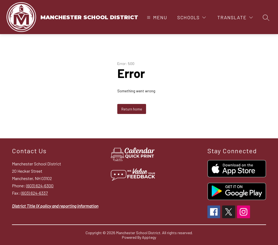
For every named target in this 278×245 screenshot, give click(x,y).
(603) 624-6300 (39, 185)
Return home (131, 109)
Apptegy (149, 237)
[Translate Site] (235, 17)
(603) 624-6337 (34, 192)
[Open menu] (156, 17)
